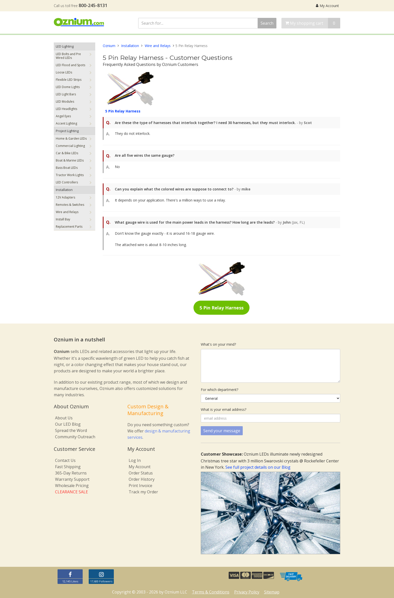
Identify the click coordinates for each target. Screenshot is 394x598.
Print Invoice (140, 485)
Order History (142, 479)
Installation (64, 189)
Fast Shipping (68, 466)
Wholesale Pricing (72, 485)
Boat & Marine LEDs (70, 160)
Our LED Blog (68, 424)
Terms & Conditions (210, 592)
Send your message (221, 430)
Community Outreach (75, 437)
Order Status (141, 473)
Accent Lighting (66, 123)
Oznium (109, 45)
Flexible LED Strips (68, 79)
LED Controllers (67, 182)
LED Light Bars (66, 94)
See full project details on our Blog (257, 467)
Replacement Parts (69, 226)
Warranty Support (72, 479)
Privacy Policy (246, 592)
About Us (64, 418)
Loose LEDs (64, 72)
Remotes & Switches (70, 205)
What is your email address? (223, 409)
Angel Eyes (63, 116)
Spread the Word (71, 430)
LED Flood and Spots (70, 65)
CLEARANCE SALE (71, 492)
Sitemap (271, 592)
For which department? (219, 389)
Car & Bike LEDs (67, 153)
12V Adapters (65, 197)
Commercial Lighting (70, 146)
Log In (135, 460)
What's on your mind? (218, 344)
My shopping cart (312, 23)
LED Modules (65, 101)
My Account (327, 5)
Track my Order (143, 492)
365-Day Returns (71, 473)
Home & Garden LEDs (71, 138)
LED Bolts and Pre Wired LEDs (68, 56)
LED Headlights (66, 109)
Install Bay (63, 219)
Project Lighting (67, 131)
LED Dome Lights (68, 87)
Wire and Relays (67, 212)
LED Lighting (65, 46)
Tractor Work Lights (70, 175)
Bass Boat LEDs (67, 168)
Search (267, 23)
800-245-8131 (93, 5)
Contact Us (65, 460)
